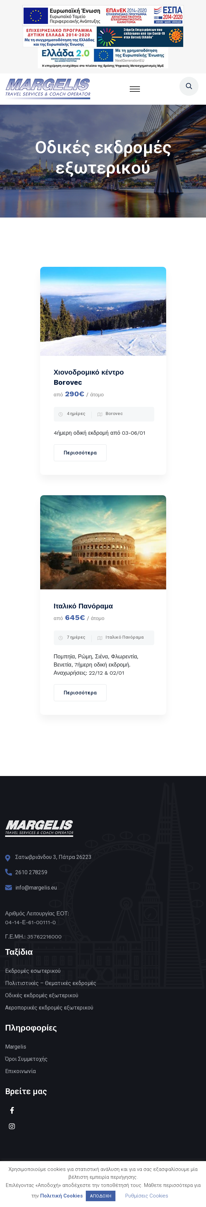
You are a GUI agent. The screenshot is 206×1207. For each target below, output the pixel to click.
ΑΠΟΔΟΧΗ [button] (100, 1196)
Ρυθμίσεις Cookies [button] (146, 1196)
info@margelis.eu (36, 887)
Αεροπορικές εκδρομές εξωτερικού (49, 1007)
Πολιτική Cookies (61, 1196)
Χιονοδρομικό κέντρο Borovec (89, 377)
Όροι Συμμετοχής (26, 1059)
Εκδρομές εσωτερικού (33, 971)
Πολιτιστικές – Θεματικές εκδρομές (50, 983)
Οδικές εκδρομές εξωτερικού (41, 995)
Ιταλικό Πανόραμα (83, 606)
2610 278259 (31, 872)
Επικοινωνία (20, 1071)
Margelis (15, 1047)
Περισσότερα (80, 453)
